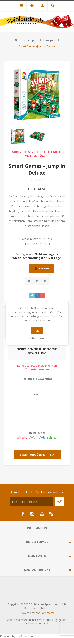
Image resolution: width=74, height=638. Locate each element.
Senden (59, 501)
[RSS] (51, 514)
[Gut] (40, 437)
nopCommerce (45, 613)
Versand (43, 623)
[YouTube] (42, 514)
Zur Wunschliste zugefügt (29, 281)
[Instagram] (32, 514)
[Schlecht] (30, 437)
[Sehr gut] (43, 437)
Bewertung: (37, 433)
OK (37, 331)
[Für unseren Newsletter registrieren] (31, 501)
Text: (37, 394)
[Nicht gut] (33, 437)
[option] (17, 136)
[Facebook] (23, 514)
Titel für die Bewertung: (37, 379)
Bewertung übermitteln (37, 454)
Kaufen (44, 268)
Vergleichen (37, 281)
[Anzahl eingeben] (24, 268)
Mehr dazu (37, 338)
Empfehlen (45, 281)
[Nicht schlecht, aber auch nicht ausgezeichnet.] (37, 437)
